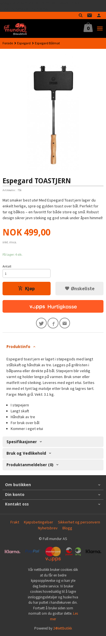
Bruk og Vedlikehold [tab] (26, 453)
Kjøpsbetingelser (38, 522)
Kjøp (26, 288)
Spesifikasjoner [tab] (21, 442)
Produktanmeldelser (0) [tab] (29, 465)
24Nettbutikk (62, 628)
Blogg (67, 527)
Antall (7, 266)
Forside (8, 43)
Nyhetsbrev (48, 527)
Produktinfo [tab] (18, 346)
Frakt (14, 522)
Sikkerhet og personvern (79, 522)
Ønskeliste (79, 288)
